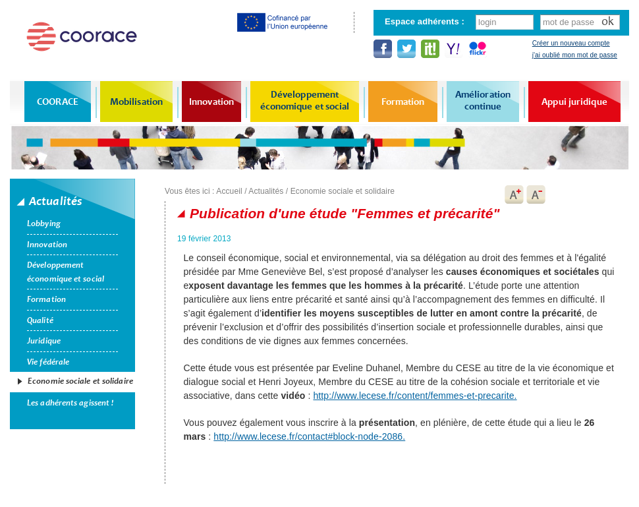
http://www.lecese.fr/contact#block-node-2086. (309, 436)
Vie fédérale (48, 362)
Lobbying (44, 223)
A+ (514, 194)
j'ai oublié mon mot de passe (574, 55)
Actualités (265, 191)
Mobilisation (136, 101)
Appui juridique (574, 101)
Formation (403, 101)
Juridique (44, 341)
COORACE (57, 101)
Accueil (229, 191)
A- (536, 194)
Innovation (211, 101)
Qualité (40, 320)
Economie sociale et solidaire (80, 381)
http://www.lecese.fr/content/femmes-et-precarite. (414, 395)
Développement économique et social (305, 100)
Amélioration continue (483, 100)
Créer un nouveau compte (571, 43)
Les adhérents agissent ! (70, 403)
